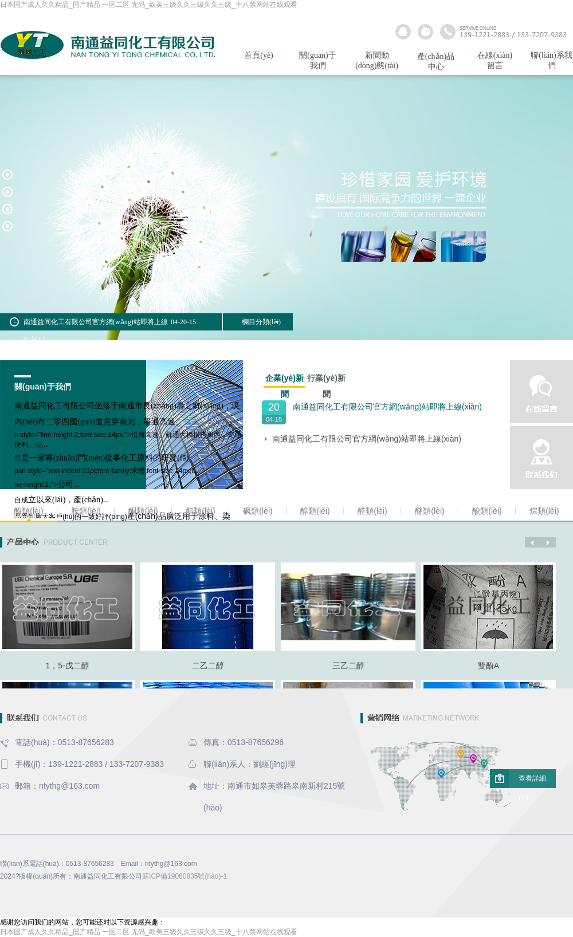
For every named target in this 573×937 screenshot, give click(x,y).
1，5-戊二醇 (67, 665)
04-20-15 (183, 322)
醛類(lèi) (372, 510)
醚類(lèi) (429, 510)
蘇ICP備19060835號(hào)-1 (184, 876)
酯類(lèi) (200, 510)
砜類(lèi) (257, 510)
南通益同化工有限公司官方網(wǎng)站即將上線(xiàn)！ (366, 438)
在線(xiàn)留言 (494, 60)
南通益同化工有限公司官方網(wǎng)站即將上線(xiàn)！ (387, 406)
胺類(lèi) (85, 510)
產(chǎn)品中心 (436, 61)
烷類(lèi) (544, 510)
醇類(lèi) (314, 510)
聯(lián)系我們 (551, 60)
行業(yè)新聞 (326, 379)
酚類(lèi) (28, 510)
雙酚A (488, 665)
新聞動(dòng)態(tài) (376, 60)
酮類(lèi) (143, 510)
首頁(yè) (258, 55)
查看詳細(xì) (532, 781)
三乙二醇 (348, 665)
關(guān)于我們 (317, 60)
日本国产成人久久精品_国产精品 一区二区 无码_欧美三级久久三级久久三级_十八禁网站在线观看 (148, 5)
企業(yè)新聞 (284, 380)
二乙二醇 (208, 665)
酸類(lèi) (486, 510)
